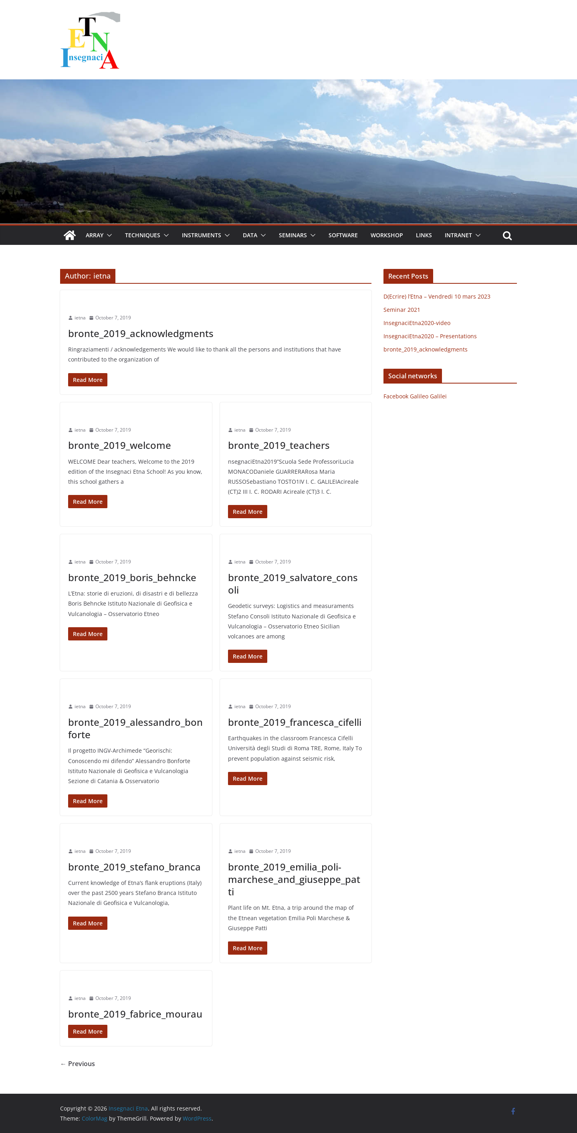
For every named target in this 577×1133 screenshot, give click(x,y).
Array (94, 235)
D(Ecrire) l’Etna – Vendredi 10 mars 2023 (436, 296)
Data (250, 235)
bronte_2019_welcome (119, 445)
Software (343, 235)
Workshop (387, 235)
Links (424, 235)
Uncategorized (87, 303)
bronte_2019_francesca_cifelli (294, 722)
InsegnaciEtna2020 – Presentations (430, 336)
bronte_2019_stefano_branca (134, 866)
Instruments (201, 235)
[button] (107, 235)
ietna (80, 317)
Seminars (293, 235)
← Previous (77, 1063)
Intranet (458, 235)
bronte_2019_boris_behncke (132, 577)
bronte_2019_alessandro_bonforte (135, 728)
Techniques (142, 235)
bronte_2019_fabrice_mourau (135, 1013)
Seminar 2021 (401, 309)
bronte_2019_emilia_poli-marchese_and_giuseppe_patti (294, 879)
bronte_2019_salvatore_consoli (293, 583)
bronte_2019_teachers (279, 445)
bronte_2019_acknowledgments (141, 333)
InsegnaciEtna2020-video (416, 323)
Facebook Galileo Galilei (415, 396)
